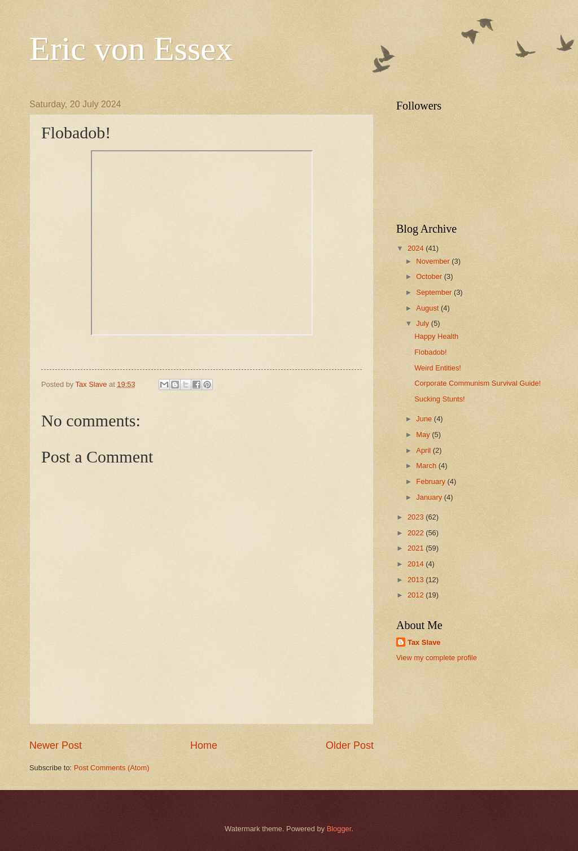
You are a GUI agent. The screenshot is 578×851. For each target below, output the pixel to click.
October (430, 276)
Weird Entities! (437, 368)
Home (203, 745)
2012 (417, 595)
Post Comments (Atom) (112, 767)
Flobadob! (430, 352)
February (431, 481)
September (435, 292)
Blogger (339, 828)
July (423, 323)
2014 (417, 564)
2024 (417, 248)
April (424, 450)
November (434, 261)
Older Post (350, 745)
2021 (417, 548)
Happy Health (436, 336)
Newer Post (55, 745)
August (428, 308)
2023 (417, 517)
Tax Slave (424, 642)
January (430, 497)
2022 (417, 533)
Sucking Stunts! (439, 399)
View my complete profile (436, 657)
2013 (417, 579)
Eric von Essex (131, 48)
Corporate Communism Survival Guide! (477, 383)
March (427, 465)
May (424, 434)
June (425, 418)
